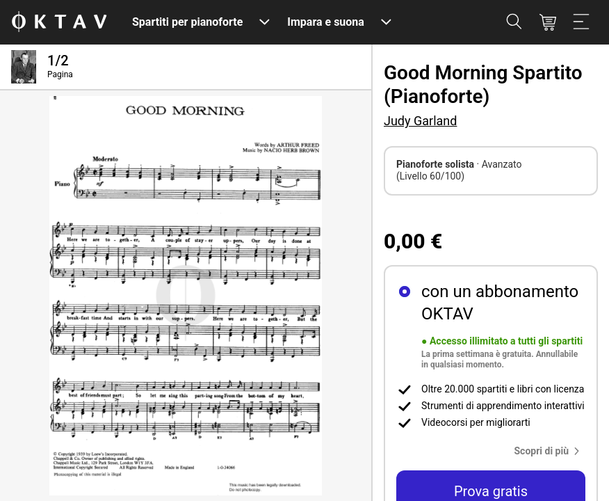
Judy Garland (420, 120)
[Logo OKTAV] (59, 22)
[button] (550, 451)
